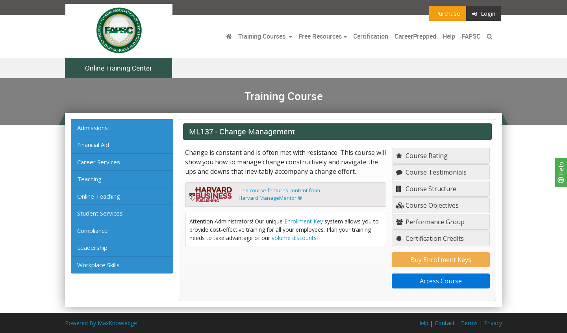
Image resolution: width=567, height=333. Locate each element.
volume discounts (294, 238)
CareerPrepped (415, 36)
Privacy (493, 323)
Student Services (100, 213)
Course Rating (422, 155)
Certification (370, 36)
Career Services (98, 162)
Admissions (92, 128)
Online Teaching (98, 196)
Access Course (441, 281)
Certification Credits (430, 238)
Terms (469, 323)
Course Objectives (427, 205)
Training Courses (262, 36)
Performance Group (430, 222)
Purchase (447, 13)
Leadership (92, 247)
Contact (445, 323)
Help (561, 172)
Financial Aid (93, 145)
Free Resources (320, 36)
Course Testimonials (431, 172)
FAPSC (470, 36)
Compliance (92, 230)
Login (483, 13)
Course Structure (426, 188)
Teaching (89, 179)
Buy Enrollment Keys (440, 259)
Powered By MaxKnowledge (101, 323)
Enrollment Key (303, 221)
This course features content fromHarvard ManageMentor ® (279, 194)
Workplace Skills (98, 265)
